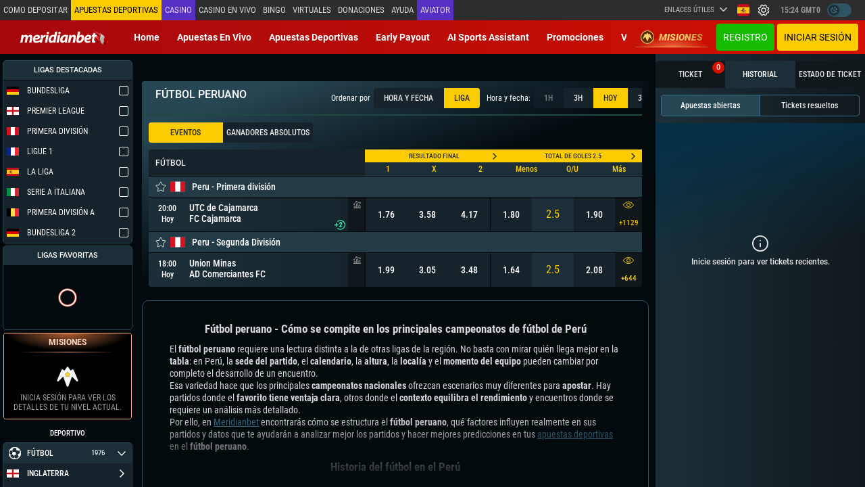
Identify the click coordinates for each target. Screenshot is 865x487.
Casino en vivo (225, 10)
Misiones (672, 37)
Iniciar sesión (817, 37)
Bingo (272, 10)
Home (146, 37)
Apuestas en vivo (214, 37)
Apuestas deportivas (313, 37)
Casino (176, 10)
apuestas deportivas (575, 434)
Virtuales (309, 10)
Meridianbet (236, 422)
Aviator (432, 10)
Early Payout (403, 37)
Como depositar (35, 10)
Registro (745, 37)
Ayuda (400, 10)
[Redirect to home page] (64, 37)
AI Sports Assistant (488, 37)
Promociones (575, 37)
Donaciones (358, 10)
